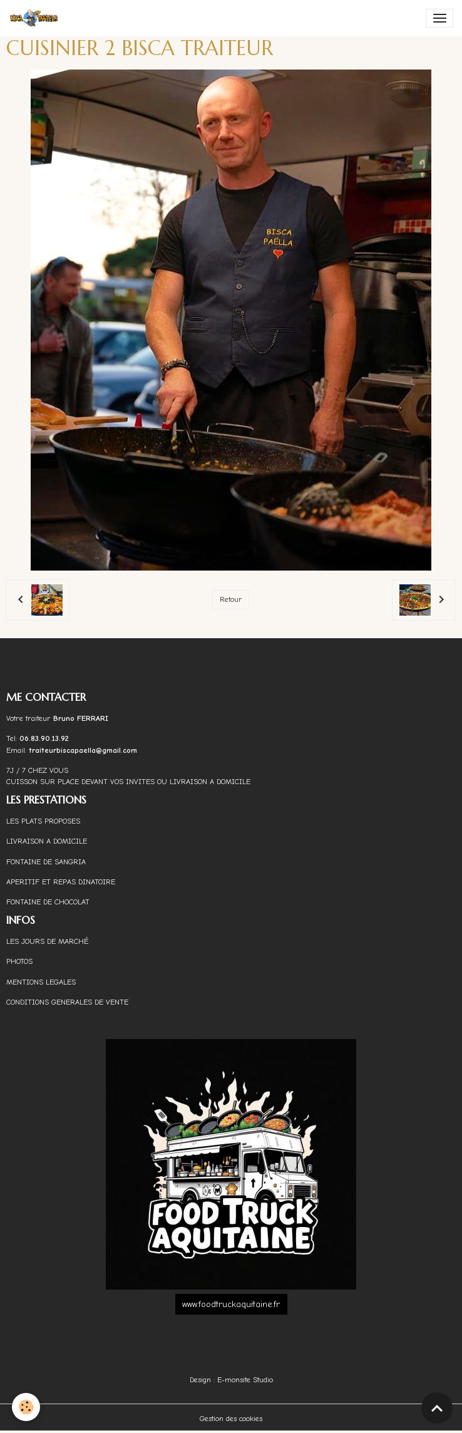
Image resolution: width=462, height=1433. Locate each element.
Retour (231, 599)
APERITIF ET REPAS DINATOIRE (60, 881)
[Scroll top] (437, 1408)
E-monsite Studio (245, 1379)
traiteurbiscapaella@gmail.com (84, 750)
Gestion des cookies (231, 1418)
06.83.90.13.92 (44, 738)
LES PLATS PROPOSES (43, 821)
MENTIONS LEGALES (41, 982)
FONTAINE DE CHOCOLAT (48, 902)
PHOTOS (19, 961)
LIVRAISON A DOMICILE (46, 841)
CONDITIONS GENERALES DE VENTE (67, 1002)
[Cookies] (27, 1407)
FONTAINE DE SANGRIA (46, 861)
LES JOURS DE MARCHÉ (47, 941)
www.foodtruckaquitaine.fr (231, 1304)
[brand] (36, 18)
